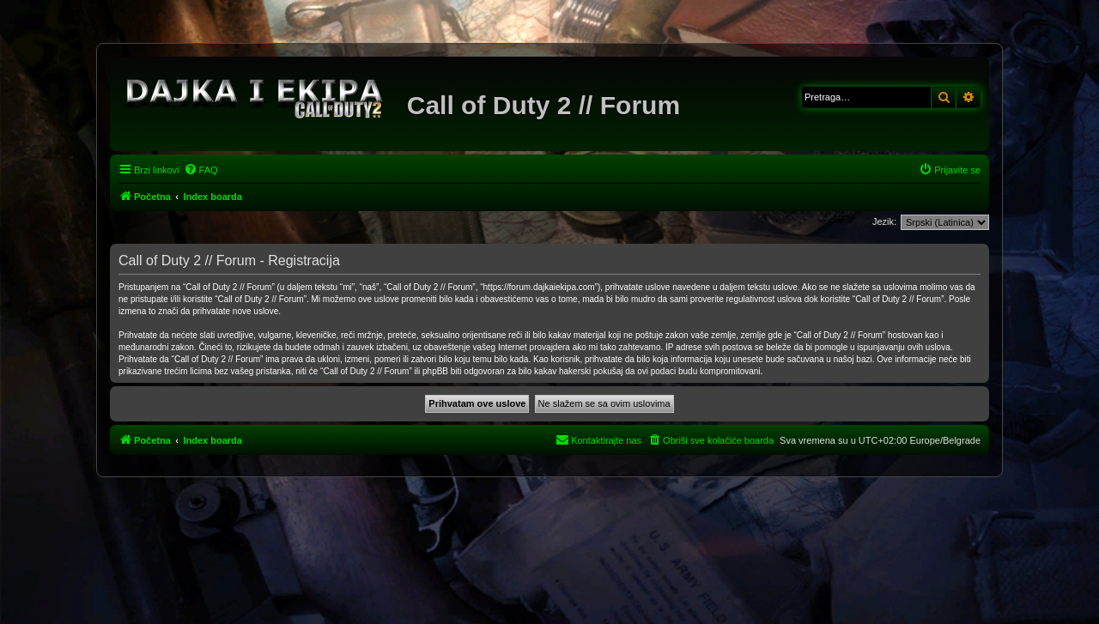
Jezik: (884, 221)
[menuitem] (201, 170)
